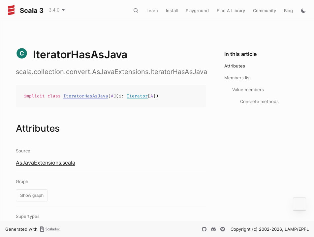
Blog (288, 10)
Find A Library (231, 10)
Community (264, 10)
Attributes (234, 65)
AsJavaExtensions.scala (45, 162)
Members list (237, 77)
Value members (248, 89)
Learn (152, 10)
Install (172, 10)
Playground (197, 10)
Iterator (137, 96)
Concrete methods (259, 101)
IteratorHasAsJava (85, 96)
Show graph (32, 195)
